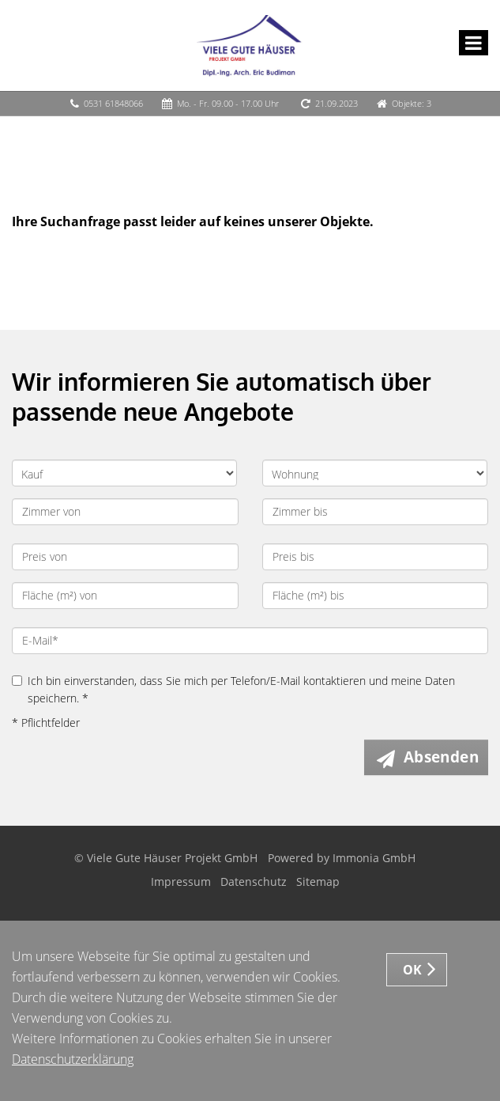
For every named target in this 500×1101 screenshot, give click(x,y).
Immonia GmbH (374, 857)
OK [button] (413, 969)
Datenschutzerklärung (72, 1059)
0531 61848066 (113, 103)
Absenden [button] (441, 757)
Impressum (181, 881)
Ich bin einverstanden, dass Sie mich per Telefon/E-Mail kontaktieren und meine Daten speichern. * (233, 689)
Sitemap (318, 881)
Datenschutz (253, 881)
